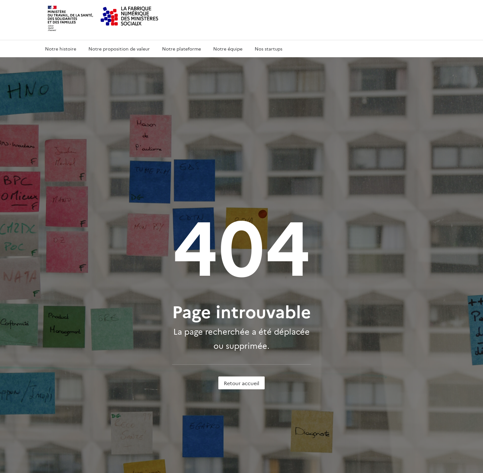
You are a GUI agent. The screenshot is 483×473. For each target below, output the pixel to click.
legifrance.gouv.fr (349, 431)
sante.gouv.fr (259, 331)
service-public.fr (299, 431)
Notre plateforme (181, 48)
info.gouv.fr (246, 431)
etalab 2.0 (168, 466)
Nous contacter (160, 356)
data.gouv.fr (391, 431)
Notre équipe (227, 48)
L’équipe (52, 344)
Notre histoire (60, 48)
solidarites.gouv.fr (263, 344)
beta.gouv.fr (157, 331)
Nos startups (268, 48)
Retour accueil (241, 262)
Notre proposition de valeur (119, 48)
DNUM (152, 344)
